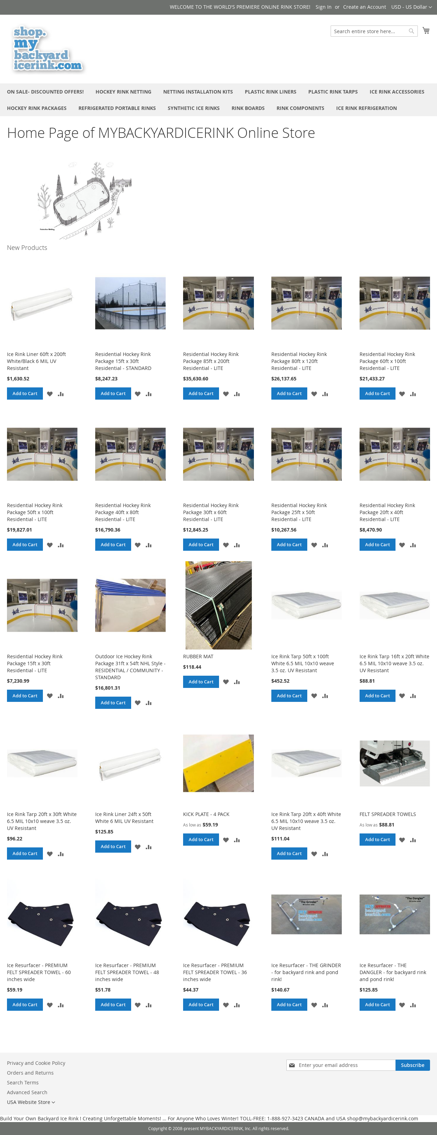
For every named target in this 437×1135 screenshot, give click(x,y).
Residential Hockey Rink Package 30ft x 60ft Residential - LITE (211, 512)
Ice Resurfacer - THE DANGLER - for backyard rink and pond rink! (393, 972)
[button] (411, 7)
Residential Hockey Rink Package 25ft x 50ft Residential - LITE (299, 512)
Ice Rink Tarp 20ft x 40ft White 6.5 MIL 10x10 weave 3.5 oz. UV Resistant (306, 821)
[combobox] (374, 31)
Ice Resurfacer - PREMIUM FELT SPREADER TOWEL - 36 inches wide (215, 972)
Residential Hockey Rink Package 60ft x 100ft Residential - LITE (387, 361)
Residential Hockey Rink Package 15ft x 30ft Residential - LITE (34, 663)
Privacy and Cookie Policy (36, 1063)
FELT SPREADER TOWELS (388, 814)
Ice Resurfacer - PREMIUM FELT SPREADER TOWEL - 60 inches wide (39, 972)
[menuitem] (45, 91)
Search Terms (23, 1082)
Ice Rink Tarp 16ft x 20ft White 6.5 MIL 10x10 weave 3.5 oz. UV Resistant (394, 663)
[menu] (218, 99)
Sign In (324, 6)
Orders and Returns (30, 1072)
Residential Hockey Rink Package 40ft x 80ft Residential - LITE (123, 512)
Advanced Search (27, 1092)
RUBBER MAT (198, 656)
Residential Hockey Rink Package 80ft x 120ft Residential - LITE (299, 361)
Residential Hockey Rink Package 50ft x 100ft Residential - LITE (34, 512)
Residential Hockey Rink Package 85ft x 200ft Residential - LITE (211, 361)
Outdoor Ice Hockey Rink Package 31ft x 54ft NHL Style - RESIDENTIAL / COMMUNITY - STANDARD (130, 667)
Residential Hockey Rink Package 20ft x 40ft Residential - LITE (387, 512)
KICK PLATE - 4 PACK (206, 814)
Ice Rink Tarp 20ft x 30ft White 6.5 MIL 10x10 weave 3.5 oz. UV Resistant (42, 821)
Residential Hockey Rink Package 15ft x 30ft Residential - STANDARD (123, 361)
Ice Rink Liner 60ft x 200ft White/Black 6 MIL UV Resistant (36, 361)
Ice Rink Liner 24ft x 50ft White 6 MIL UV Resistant (124, 817)
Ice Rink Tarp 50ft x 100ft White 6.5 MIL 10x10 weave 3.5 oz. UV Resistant (302, 663)
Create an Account (364, 6)
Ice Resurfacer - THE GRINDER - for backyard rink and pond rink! (306, 972)
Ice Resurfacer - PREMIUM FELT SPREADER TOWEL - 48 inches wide (127, 972)
